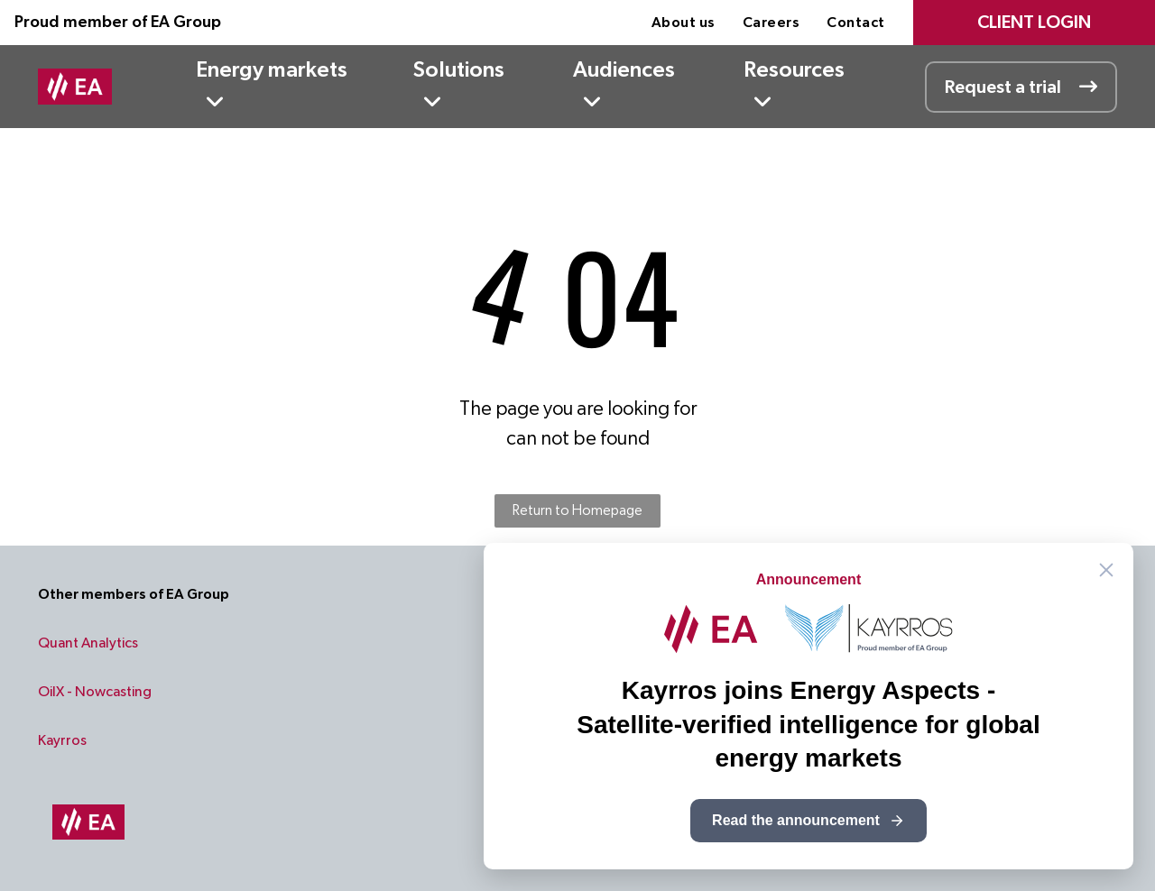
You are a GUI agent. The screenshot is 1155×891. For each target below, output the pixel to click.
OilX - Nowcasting (95, 691)
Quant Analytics (88, 643)
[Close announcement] (1106, 570)
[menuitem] (683, 22)
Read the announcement (808, 821)
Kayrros (62, 740)
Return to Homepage (577, 510)
